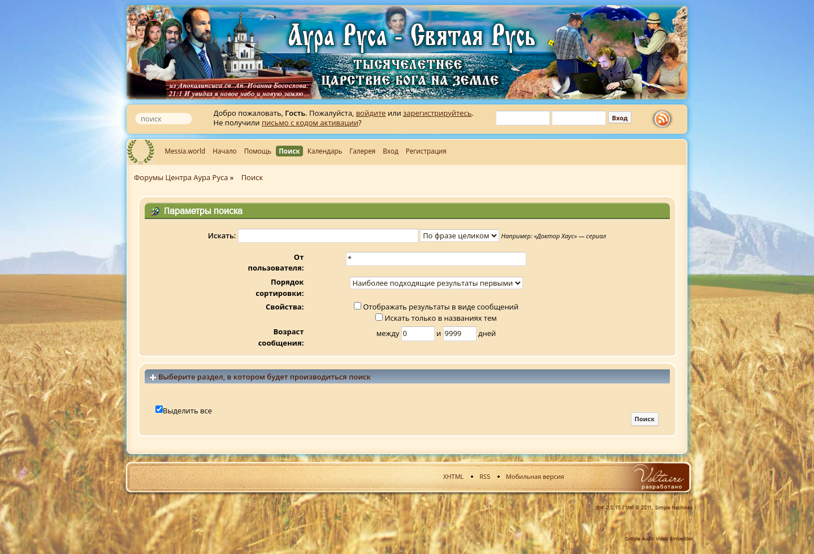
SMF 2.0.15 (608, 507)
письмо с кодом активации (310, 122)
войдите (371, 113)
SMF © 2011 (638, 507)
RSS (484, 476)
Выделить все (187, 410)
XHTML (453, 476)
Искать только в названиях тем (436, 318)
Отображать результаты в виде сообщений (436, 307)
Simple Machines (674, 507)
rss (665, 119)
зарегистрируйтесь (437, 113)
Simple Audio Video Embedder (659, 538)
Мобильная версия (535, 476)
